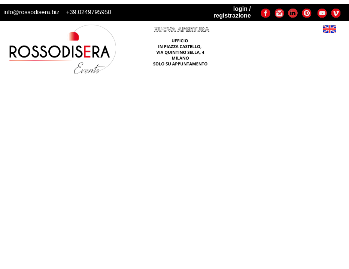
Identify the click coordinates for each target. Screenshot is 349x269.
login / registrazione (232, 12)
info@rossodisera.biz (31, 12)
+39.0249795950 (88, 12)
